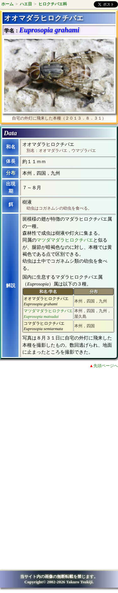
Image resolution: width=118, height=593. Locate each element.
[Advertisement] (55, 425)
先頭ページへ (105, 365)
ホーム (7, 4)
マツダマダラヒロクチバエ (65, 240)
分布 (10, 172)
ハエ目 (26, 4)
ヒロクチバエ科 (52, 4)
